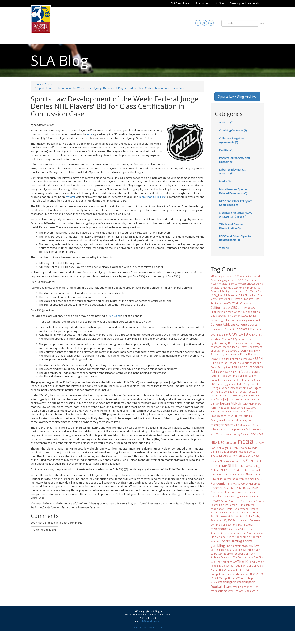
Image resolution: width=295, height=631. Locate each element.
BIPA (241, 295)
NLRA (224, 470)
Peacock (217, 488)
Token (214, 565)
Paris (229, 483)
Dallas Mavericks (243, 343)
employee (248, 358)
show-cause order (236, 533)
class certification (221, 315)
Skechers (252, 533)
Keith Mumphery (251, 403)
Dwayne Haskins (220, 358)
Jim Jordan (229, 399)
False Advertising (226, 371)
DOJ (251, 350)
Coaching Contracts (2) (233, 130)
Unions (230, 574)
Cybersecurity (243, 339)
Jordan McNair (231, 403)
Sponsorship (242, 536)
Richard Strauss (220, 512)
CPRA (252, 334)
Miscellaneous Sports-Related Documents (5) (233, 191)
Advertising (217, 280)
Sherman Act (235, 529)
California (218, 307)
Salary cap (217, 520)
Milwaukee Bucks (249, 425)
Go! (262, 23)
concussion (217, 329)
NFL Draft (256, 461)
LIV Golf (243, 411)
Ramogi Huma (237, 504)
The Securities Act (226, 561)
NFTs (219, 466)
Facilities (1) (226, 150)
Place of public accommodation (229, 492)
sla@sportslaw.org (151, 620)
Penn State (230, 488)
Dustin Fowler (248, 354)
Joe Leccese (242, 399)
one (89, 134)
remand (244, 508)
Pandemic (218, 483)
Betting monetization (233, 291)
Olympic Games (245, 478)
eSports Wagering (250, 362)
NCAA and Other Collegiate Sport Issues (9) (235, 203)
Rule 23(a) (114, 316)
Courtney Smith (219, 334)
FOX (238, 380)
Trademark (239, 565)
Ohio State (252, 474)
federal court (250, 371)
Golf (249, 388)
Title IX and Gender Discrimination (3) (231, 226)
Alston (214, 283)
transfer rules (255, 565)
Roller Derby (252, 516)
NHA (224, 466)
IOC (246, 395)
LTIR (236, 415)
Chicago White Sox (234, 311)
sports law (251, 545)
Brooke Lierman (232, 298)
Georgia (215, 388)
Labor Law (230, 407)
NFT (213, 466)
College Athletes (223, 324)
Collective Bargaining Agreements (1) (232, 140)
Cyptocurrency (219, 343)
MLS (213, 434)
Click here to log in (44, 529)
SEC (230, 520)
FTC (213, 384)
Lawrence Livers (229, 411)
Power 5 (217, 500)
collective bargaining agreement (241, 320)
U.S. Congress (227, 570)
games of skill (235, 384)
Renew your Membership (245, 3)
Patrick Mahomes (250, 483)
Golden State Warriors (233, 388)
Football (248, 375)
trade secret (225, 565)
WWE (242, 590)
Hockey (242, 391)
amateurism (218, 287)
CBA (228, 307)
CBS (234, 307)
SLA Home (201, 3)
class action (253, 311)
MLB (249, 429)
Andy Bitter (231, 287)
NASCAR (256, 434)
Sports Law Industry (222, 549)
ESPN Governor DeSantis (225, 362)
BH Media (251, 291)
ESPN (259, 358)
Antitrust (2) (226, 122)
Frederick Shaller (252, 380)
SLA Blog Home (180, 3)
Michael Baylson (242, 420)
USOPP (215, 578)
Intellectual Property (231, 395)
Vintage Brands (228, 578)
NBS (234, 442)
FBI (238, 371)
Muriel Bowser (224, 434)
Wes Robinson (241, 586)
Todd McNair (256, 561)
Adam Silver (247, 276)
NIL (237, 465)
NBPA (228, 442)
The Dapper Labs (243, 557)
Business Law (219, 303)
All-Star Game (249, 280)
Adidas (258, 276)
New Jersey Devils (242, 455)
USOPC (259, 574)
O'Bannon (216, 474)
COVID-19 (238, 334)
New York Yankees (231, 461)
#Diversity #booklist (222, 276)
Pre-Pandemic (232, 501)
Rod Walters (237, 516)
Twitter (215, 570)
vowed (133, 475)
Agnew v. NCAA (232, 280)
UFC (239, 570)
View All (224, 248)
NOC (230, 470)
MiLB (236, 425)
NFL (246, 460)
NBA (214, 442)
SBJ (225, 520)
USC (252, 574)
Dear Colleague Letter (234, 346)
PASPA (236, 483)
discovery (231, 350)
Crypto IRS (228, 339)
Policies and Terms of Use (147, 627)
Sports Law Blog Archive (237, 96)
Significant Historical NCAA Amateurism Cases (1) (235, 214)
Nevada (243, 448)
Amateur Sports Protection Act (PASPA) (241, 283)
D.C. (230, 343)
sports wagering (244, 549)
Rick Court (235, 512)
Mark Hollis (245, 415)
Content (229, 329)
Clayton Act (238, 315)
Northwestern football (247, 470)
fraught (70, 197)
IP (249, 395)
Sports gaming (234, 545)
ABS (237, 276)
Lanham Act (243, 407)
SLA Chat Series (225, 536)
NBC (221, 442)
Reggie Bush (232, 508)
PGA (255, 488)
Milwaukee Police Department (228, 429)
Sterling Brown (225, 553)
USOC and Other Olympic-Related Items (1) (235, 238)
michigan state (222, 425)
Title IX (242, 561)
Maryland (218, 420)
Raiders (223, 504)
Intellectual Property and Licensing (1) (234, 160)
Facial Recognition (221, 367)
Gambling (221, 384)
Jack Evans (216, 399)
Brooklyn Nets (251, 298)
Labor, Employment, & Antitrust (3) (232, 171)
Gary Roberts (251, 384)
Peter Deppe (243, 488)
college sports (247, 324)
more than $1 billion (152, 197)
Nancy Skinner (241, 434)
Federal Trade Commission (227, 375)
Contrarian (256, 329)
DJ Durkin (243, 350)
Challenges (217, 311)
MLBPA (257, 429)
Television (227, 557)
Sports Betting (231, 541)
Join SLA (219, 3)
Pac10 (258, 478)
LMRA (230, 415)
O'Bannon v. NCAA (233, 474)
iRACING (256, 395)
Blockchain (251, 295)
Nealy (234, 448)
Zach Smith (251, 590)
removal (254, 508)
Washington (227, 582)
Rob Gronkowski (220, 516)
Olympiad (229, 478)
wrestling (233, 590)
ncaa (246, 441)
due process (232, 354)
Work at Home (219, 590)
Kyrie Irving (217, 407)
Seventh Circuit (234, 524)
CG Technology (246, 307)
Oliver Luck (217, 478)
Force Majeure (226, 380)
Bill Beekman (230, 295)
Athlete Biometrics (249, 287)
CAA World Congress (239, 303)
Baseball (216, 291)
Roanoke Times (251, 512)
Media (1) (224, 181)
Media (229, 420)
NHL (231, 465)
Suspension (242, 553)
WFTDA (254, 586)
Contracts (242, 329)
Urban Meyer (242, 574)
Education (236, 358)
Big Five (218, 295)
